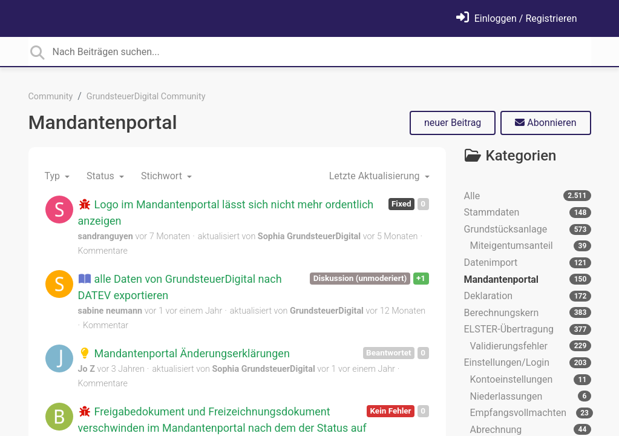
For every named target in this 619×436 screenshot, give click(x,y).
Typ (54, 176)
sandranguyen (105, 236)
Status (102, 176)
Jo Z (86, 369)
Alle (527, 196)
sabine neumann (110, 311)
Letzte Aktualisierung (375, 176)
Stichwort (163, 176)
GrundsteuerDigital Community (146, 96)
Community (50, 96)
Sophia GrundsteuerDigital (309, 236)
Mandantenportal (102, 122)
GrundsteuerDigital (327, 311)
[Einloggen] (516, 18)
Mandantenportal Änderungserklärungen (184, 353)
